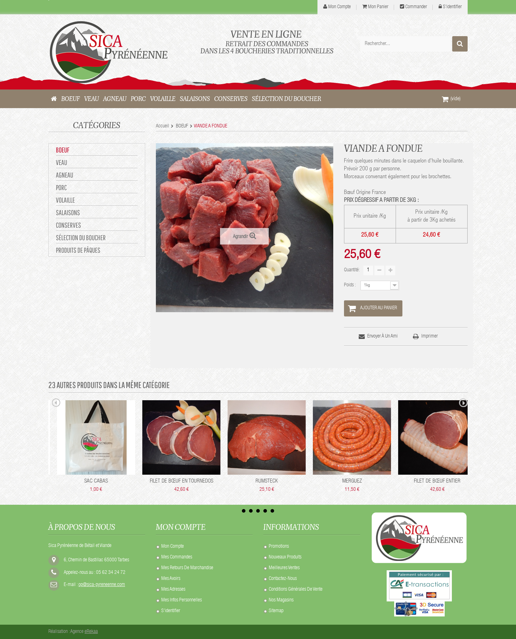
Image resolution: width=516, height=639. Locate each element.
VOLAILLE (65, 200)
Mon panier (378, 7)
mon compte (339, 7)
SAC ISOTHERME (127, 481)
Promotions (279, 546)
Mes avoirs (170, 578)
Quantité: (352, 270)
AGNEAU (64, 175)
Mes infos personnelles (181, 600)
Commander (416, 7)
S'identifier (452, 7)
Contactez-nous (283, 578)
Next (463, 403)
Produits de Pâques (78, 250)
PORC (61, 187)
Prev (56, 403)
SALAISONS (68, 212)
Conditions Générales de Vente (295, 589)
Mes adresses (173, 589)
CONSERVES (68, 225)
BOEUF (62, 150)
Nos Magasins (281, 600)
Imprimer (429, 336)
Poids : (350, 285)
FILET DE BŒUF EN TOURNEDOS (298, 481)
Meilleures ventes (284, 568)
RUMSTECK (383, 481)
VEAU (61, 162)
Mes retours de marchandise (187, 568)
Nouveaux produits (285, 557)
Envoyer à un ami (382, 336)
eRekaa (91, 631)
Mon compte (172, 546)
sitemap (276, 611)
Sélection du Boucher (81, 237)
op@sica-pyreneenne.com (101, 584)
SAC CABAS (213, 481)
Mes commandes (176, 557)
